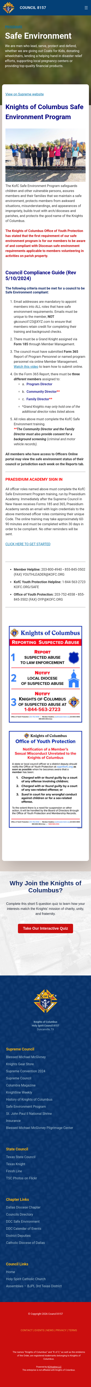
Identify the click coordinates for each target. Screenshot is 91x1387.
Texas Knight (15, 1164)
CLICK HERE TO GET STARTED (28, 544)
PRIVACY (61, 1330)
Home (10, 1272)
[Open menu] (86, 7)
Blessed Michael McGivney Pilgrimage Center (39, 1128)
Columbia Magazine (20, 1085)
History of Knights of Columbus (29, 1099)
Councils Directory (19, 1214)
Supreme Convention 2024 (25, 1071)
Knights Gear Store (20, 1064)
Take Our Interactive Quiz (45, 928)
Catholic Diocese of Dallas (25, 1243)
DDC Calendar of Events (23, 1229)
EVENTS (39, 1330)
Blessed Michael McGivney (26, 1057)
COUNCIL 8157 (33, 7)
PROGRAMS (13, 27)
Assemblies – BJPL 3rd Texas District (34, 1286)
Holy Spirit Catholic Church (26, 1279)
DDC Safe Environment (23, 1222)
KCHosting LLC (55, 1367)
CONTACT (27, 1330)
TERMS (72, 1330)
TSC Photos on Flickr (21, 1178)
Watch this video (26, 367)
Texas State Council (20, 1157)
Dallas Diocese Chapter (23, 1207)
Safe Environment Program (26, 1107)
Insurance (13, 1121)
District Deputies (18, 1236)
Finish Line (14, 1171)
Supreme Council (18, 1078)
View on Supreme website (24, 94)
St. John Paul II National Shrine (29, 1114)
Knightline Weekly (19, 1092)
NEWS (50, 1330)
